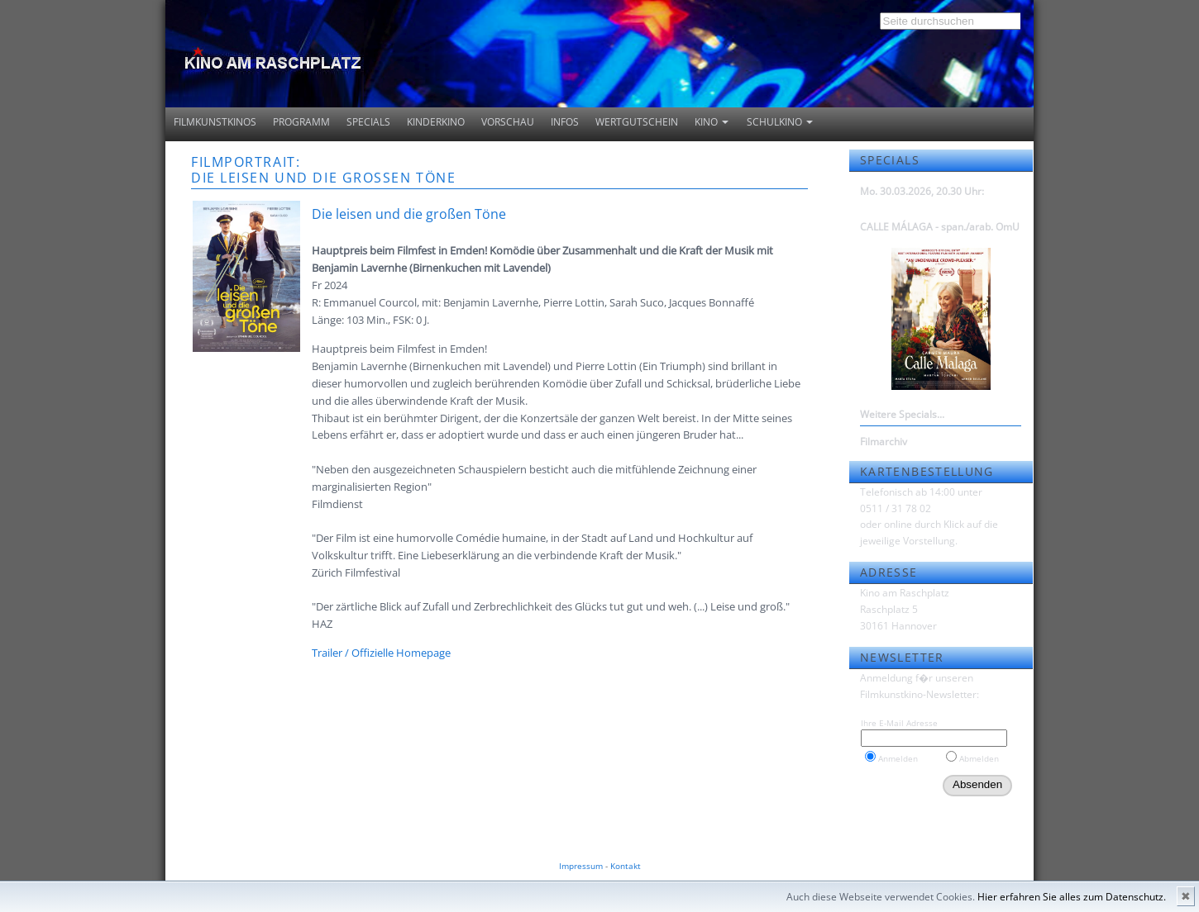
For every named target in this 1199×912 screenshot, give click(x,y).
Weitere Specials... (902, 414)
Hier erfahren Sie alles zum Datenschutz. (1071, 897)
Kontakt (625, 866)
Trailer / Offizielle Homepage (381, 652)
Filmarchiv (883, 442)
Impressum (581, 866)
